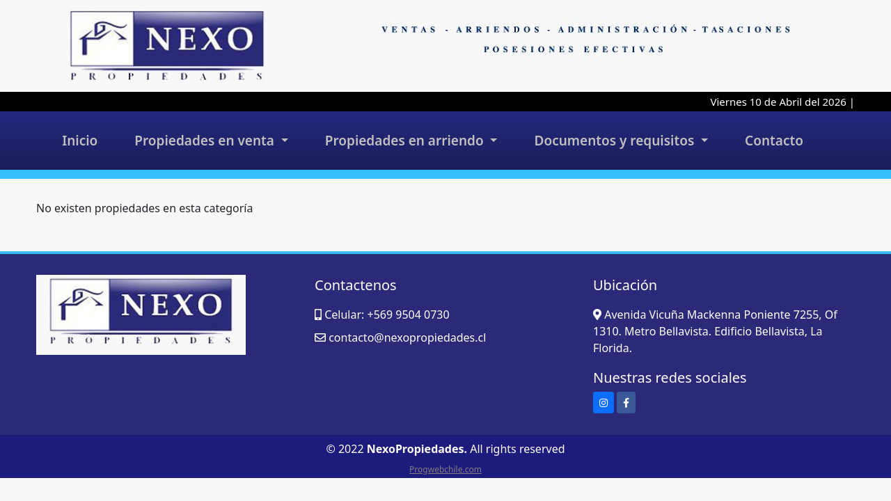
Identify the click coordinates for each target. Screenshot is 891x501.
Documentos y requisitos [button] (616, 141)
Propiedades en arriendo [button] (406, 141)
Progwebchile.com (445, 469)
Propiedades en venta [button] (206, 141)
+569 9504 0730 (408, 314)
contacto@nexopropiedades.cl (407, 337)
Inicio (79, 141)
